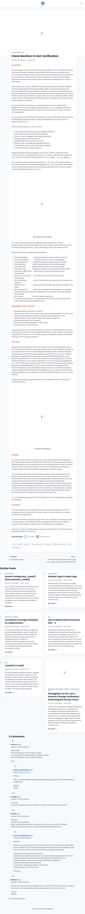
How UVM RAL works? (25, 558)
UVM (23, 52)
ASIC (14, 544)
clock (20, 544)
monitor (27, 544)
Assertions (51, 689)
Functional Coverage (11, 617)
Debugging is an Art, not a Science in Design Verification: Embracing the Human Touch (63, 696)
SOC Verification (37, 544)
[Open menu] (81, 3)
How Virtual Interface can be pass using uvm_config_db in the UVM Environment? (60, 559)
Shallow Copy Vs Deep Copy (62, 576)
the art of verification (59, 544)
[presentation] (65, 672)
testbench (47, 544)
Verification (16, 548)
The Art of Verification (19, 60)
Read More (9, 606)
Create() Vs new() (14, 665)
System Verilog (16, 52)
